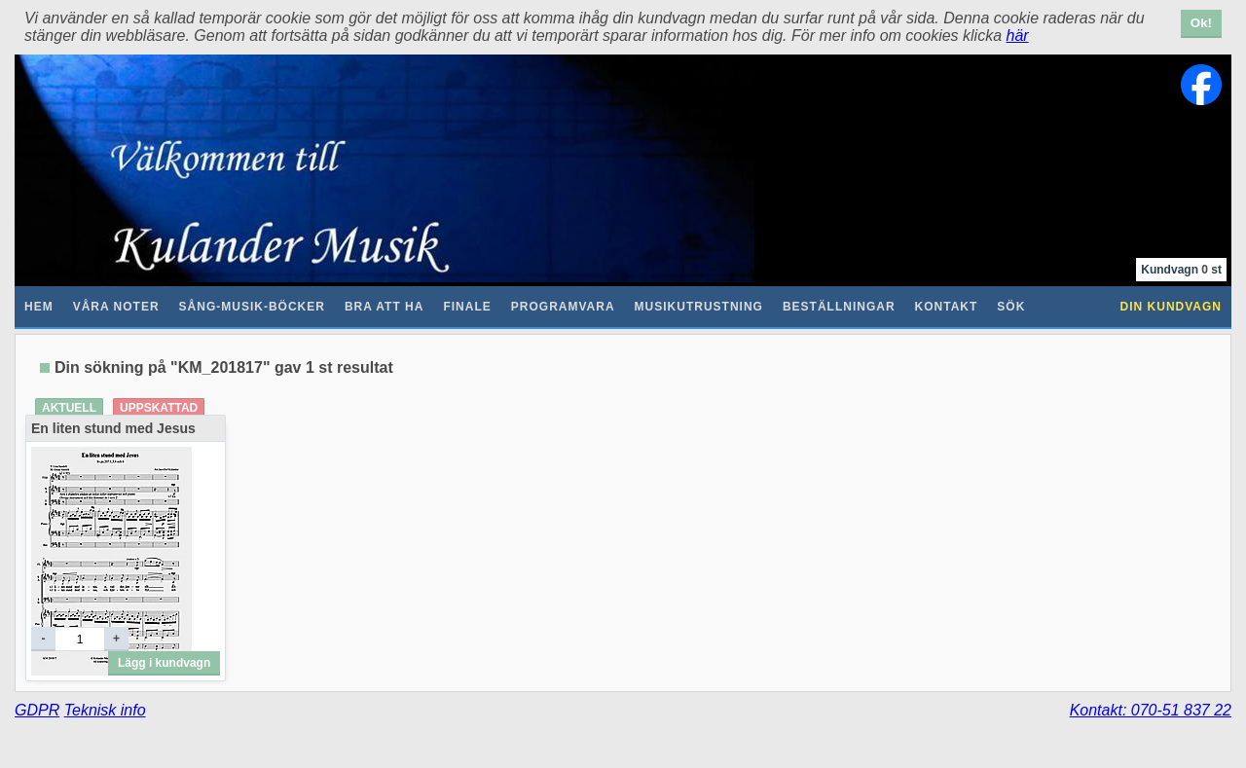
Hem (39, 306)
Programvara (563, 306)
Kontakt (946, 306)
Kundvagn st (1181, 269)
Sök (1011, 306)
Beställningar (839, 306)
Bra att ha (384, 306)
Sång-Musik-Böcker (252, 306)
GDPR (37, 710)
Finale (467, 306)
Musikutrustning (699, 306)
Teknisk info (105, 710)
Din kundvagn (1171, 306)
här (1018, 35)
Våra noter (116, 306)
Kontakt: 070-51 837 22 (1150, 710)
